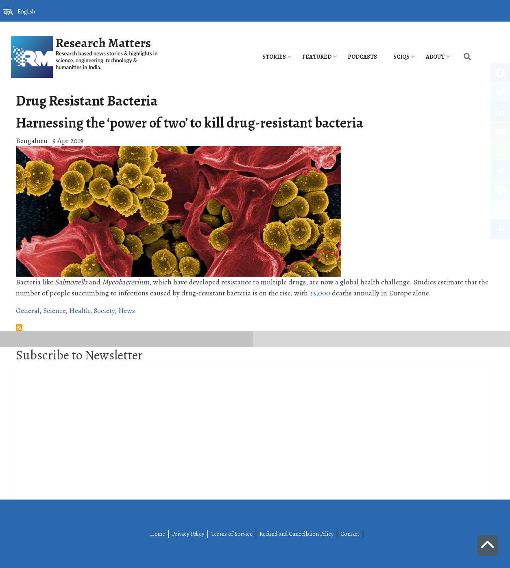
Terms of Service (232, 534)
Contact (349, 534)
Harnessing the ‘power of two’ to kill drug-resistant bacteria (189, 122)
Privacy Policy (188, 534)
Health (79, 310)
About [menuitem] (435, 57)
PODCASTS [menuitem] (362, 57)
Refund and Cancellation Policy (296, 534)
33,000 (319, 293)
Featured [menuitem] (316, 57)
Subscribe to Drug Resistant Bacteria (19, 327)
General (27, 310)
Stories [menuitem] (274, 57)
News (126, 310)
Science (54, 310)
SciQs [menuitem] (401, 57)
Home (157, 534)
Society (104, 310)
